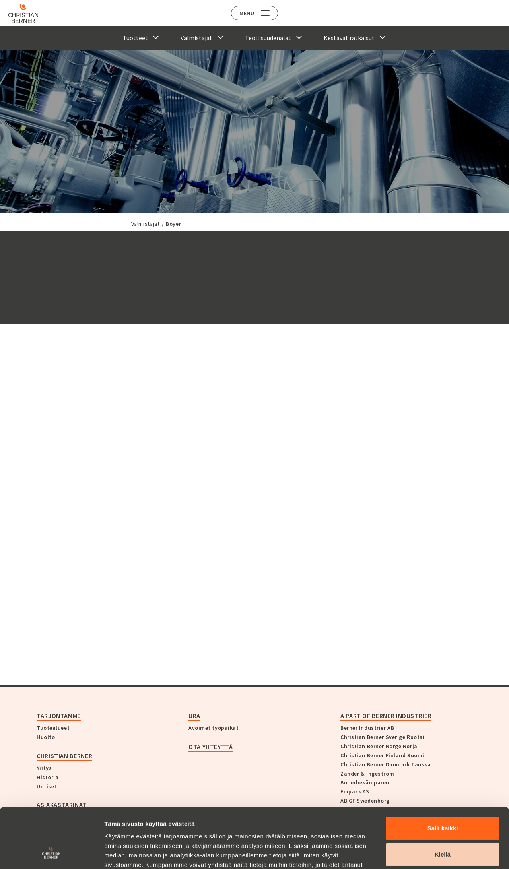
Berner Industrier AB (367, 727)
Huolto (46, 737)
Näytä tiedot (425, 853)
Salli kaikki (442, 775)
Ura (194, 716)
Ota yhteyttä (210, 747)
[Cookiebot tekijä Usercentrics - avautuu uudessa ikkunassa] (51, 853)
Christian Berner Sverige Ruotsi (382, 737)
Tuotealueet (53, 727)
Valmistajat (145, 223)
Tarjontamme (59, 716)
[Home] (29, 13)
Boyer (173, 223)
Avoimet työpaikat (213, 727)
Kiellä (443, 801)
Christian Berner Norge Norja (379, 746)
